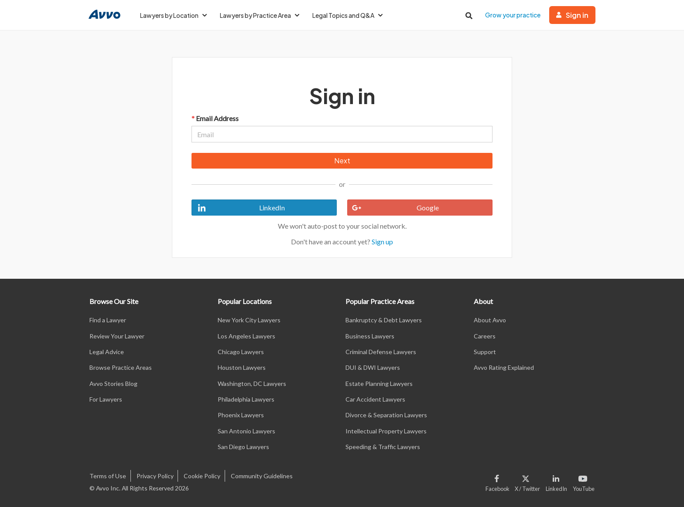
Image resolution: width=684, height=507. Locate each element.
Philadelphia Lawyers (246, 399)
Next (342, 160)
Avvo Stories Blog (113, 383)
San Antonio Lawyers (246, 431)
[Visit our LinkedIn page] (556, 481)
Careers (485, 336)
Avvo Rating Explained (504, 367)
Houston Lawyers (242, 367)
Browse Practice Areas (120, 367)
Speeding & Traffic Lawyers (382, 446)
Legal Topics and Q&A (347, 15)
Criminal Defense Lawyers (380, 351)
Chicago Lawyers (241, 351)
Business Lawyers (369, 336)
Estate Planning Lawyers (379, 383)
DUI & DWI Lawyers (372, 367)
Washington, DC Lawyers (252, 383)
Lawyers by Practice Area (259, 15)
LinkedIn (238, 208)
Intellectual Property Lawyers (386, 431)
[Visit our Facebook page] (499, 481)
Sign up (382, 241)
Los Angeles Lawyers (246, 336)
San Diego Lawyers (243, 446)
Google (393, 208)
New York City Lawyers (249, 320)
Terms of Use (107, 476)
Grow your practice (512, 15)
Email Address (215, 118)
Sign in (572, 15)
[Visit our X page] (527, 481)
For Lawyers (105, 399)
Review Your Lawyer (116, 336)
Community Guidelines (262, 476)
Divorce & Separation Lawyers (386, 415)
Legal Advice (106, 351)
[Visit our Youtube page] (582, 481)
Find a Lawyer (107, 320)
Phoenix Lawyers (241, 415)
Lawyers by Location (173, 15)
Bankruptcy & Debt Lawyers (383, 320)
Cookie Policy (202, 476)
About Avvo (490, 320)
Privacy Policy (155, 476)
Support (485, 351)
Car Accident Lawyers (375, 399)
